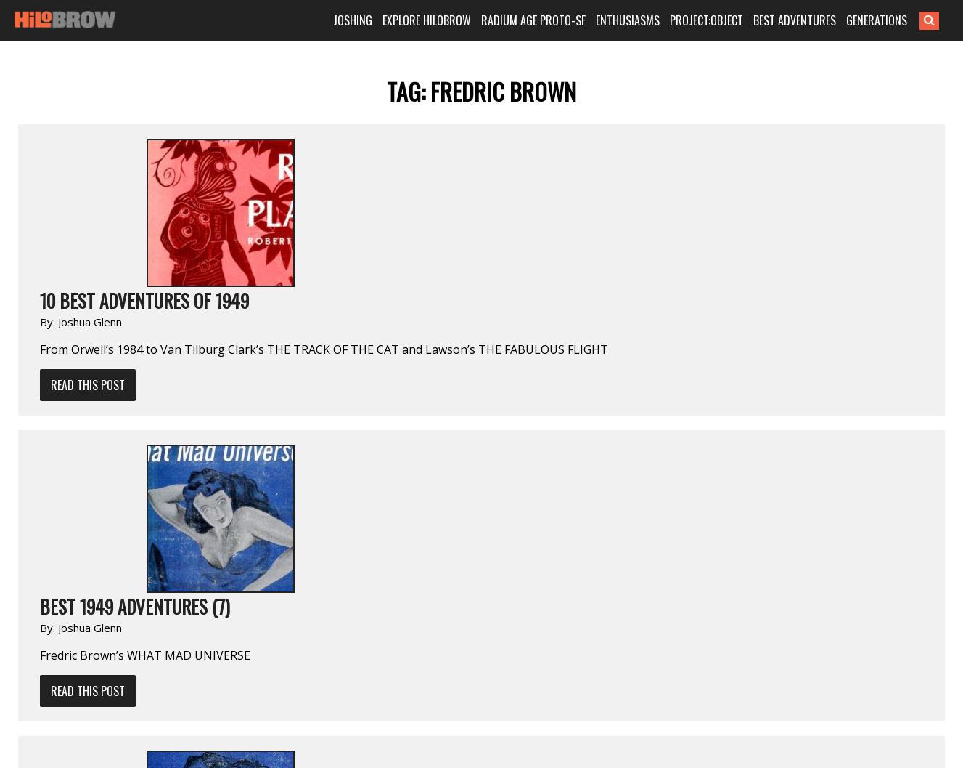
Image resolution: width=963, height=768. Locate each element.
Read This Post (88, 385)
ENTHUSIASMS (628, 20)
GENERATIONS (876, 20)
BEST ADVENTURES (794, 20)
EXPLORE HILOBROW (426, 20)
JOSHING (352, 20)
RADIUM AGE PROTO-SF (533, 20)
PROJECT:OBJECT (706, 20)
